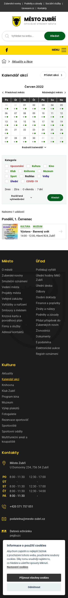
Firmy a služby (11, 326)
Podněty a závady (47, 314)
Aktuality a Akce (22, 61)
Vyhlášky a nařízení (14, 304)
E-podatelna (43, 342)
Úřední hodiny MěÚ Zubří (48, 278)
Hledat (54, 36)
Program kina (10, 396)
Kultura (36, 166)
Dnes (8, 189)
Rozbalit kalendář (34, 147)
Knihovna (29, 171)
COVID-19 (32, 181)
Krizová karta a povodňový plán (12, 318)
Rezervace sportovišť (15, 420)
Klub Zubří (8, 391)
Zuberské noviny (12, 275)
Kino (51, 166)
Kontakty (10, 452)
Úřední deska (44, 285)
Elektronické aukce (48, 348)
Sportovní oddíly (12, 431)
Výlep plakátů (10, 408)
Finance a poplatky (48, 303)
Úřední (14, 181)
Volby (46, 176)
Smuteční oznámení (14, 281)
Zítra (16, 189)
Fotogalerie (9, 414)
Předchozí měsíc (13, 92)
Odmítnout (34, 587)
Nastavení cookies (17, 567)
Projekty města (11, 293)
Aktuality (7, 373)
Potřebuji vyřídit (46, 269)
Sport (13, 176)
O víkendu (28, 189)
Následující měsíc (54, 92)
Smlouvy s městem (14, 310)
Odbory (40, 291)
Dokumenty (43, 336)
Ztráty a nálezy (45, 309)
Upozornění (17, 166)
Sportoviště (9, 425)
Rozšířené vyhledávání (21, 197)
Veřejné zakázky (12, 298)
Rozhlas (29, 176)
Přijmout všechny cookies (34, 577)
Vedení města (10, 287)
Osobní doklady (46, 297)
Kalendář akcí (10, 379)
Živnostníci (43, 330)
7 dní (40, 189)
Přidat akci (53, 75)
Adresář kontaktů (13, 332)
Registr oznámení (47, 354)
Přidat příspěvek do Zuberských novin (48, 323)
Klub (13, 171)
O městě (7, 269)
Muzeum (48, 171)
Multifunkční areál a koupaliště (14, 439)
